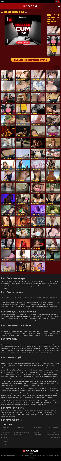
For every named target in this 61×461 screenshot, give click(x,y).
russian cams (6, 427)
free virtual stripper (38, 430)
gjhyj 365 (5, 444)
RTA (27, 453)
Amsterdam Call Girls (7, 443)
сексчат (3, 1)
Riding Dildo (36, 432)
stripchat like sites (7, 429)
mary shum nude (51, 432)
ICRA (34, 453)
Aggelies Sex (19, 434)
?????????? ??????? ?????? (22, 432)
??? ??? (49, 430)
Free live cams (19, 427)
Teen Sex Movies (37, 434)
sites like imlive (6, 432)
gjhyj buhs (5, 441)
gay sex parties (37, 427)
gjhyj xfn (5, 434)
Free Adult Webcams (21, 429)
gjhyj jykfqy (5, 430)
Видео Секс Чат (20, 430)
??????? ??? (36, 429)
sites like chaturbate (55, 437)
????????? (5, 439)
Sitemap (5, 437)
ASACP (30, 453)
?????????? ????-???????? (53, 429)
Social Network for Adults (53, 434)
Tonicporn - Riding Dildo (52, 427)
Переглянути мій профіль (30, 59)
